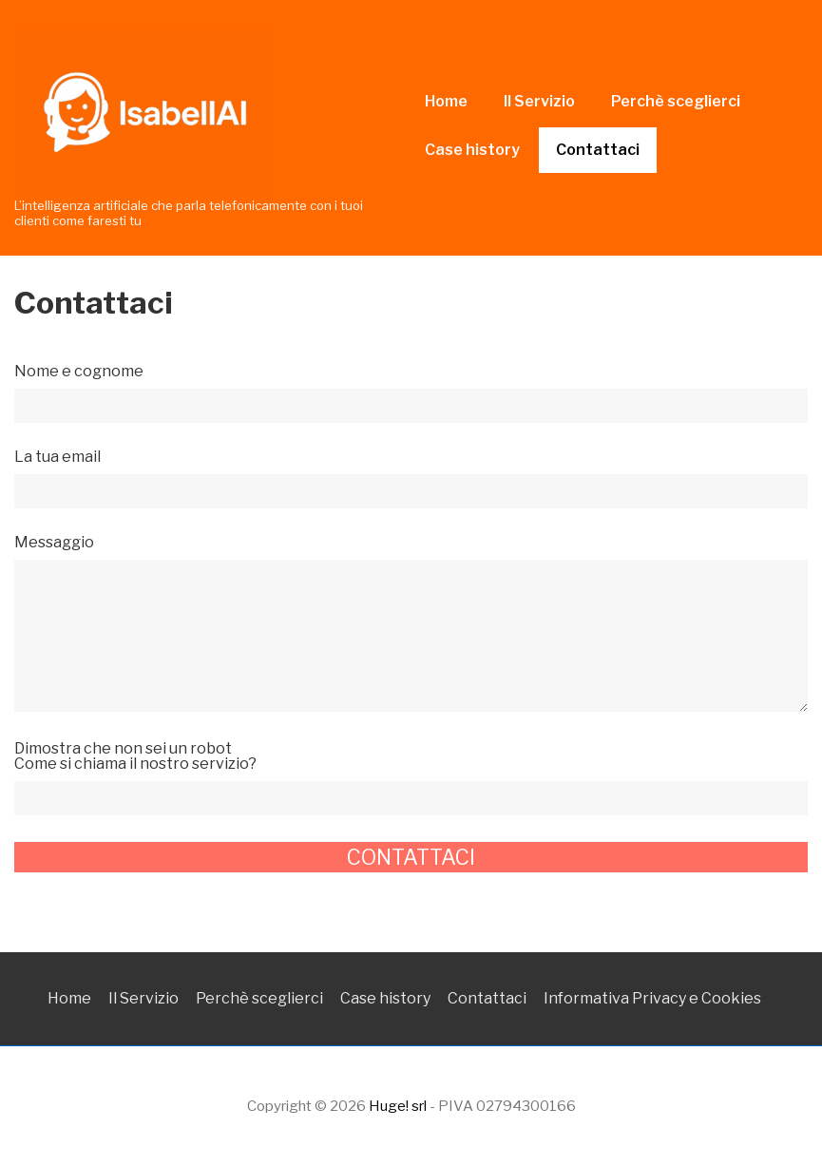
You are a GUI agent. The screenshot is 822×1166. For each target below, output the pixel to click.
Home (446, 101)
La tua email (411, 474)
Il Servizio (539, 101)
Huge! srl (398, 1106)
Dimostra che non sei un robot (411, 774)
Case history (472, 150)
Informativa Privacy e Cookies (652, 998)
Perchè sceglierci (675, 101)
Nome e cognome (411, 389)
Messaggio (411, 625)
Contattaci (598, 150)
